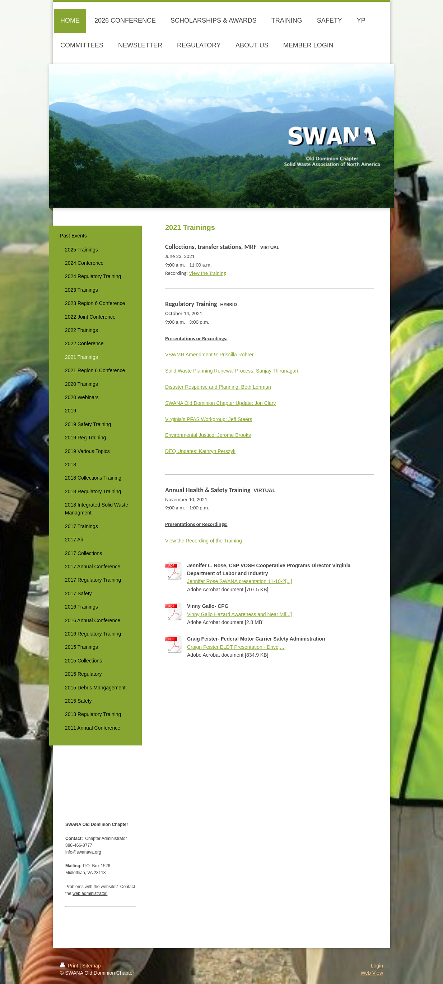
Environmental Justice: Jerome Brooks (208, 435)
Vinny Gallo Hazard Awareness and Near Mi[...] (239, 614)
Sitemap (91, 966)
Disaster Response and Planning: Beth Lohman (218, 387)
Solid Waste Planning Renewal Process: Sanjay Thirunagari (231, 371)
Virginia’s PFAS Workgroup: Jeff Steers (208, 419)
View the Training (207, 273)
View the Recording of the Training (203, 541)
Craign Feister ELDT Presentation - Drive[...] (236, 647)
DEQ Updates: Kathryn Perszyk (200, 451)
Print (70, 966)
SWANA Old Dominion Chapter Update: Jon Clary (220, 403)
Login (377, 966)
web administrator (89, 893)
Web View (371, 973)
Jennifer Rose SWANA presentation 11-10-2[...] (239, 581)
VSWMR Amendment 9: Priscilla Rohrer (209, 354)
